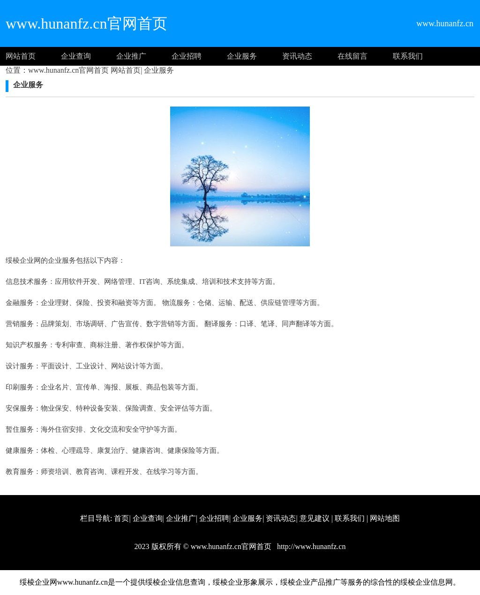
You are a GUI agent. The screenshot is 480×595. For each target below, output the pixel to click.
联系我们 (408, 56)
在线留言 (353, 56)
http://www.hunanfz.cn (310, 546)
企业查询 (76, 56)
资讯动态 (297, 56)
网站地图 (385, 518)
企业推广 (131, 56)
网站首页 (21, 56)
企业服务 (242, 56)
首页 (121, 518)
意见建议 (315, 518)
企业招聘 (187, 56)
